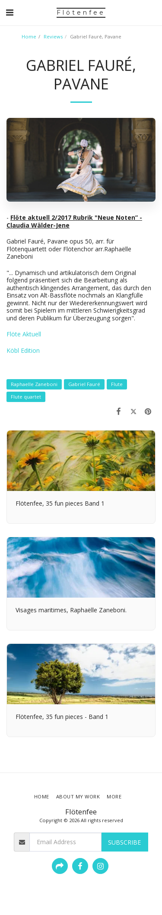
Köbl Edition (23, 350)
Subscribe (124, 842)
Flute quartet (26, 396)
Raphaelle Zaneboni (34, 384)
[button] (9, 12)
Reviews (53, 36)
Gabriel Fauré (84, 384)
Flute (117, 384)
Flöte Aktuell (23, 334)
